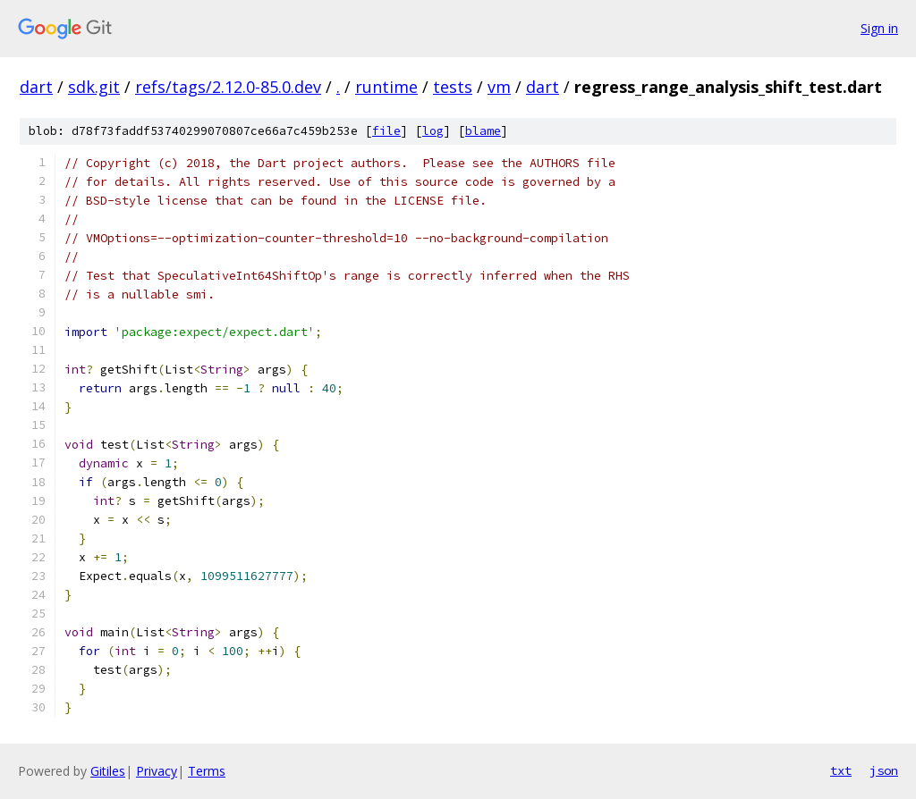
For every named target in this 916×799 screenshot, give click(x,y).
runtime (386, 86)
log (433, 131)
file (386, 131)
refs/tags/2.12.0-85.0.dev (228, 86)
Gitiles (107, 770)
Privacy (156, 770)
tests (452, 86)
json (883, 770)
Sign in (879, 28)
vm (499, 86)
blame (483, 131)
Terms (206, 770)
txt (841, 770)
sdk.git (94, 86)
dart (36, 86)
